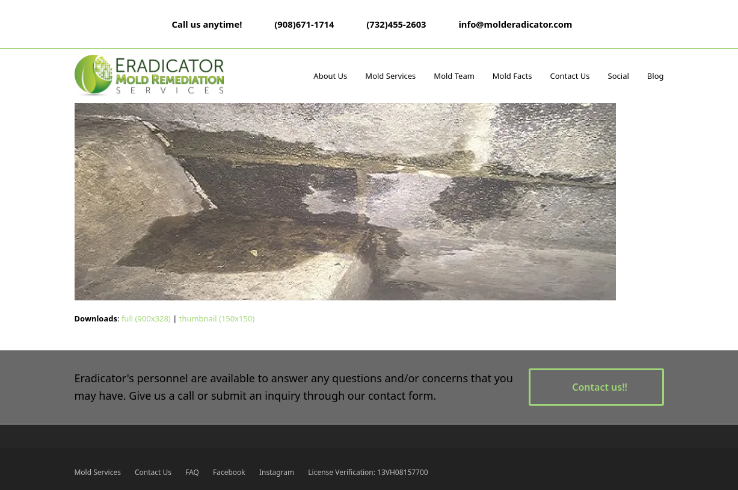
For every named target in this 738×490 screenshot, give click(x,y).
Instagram (276, 472)
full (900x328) (146, 318)
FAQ (192, 472)
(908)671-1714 (304, 24)
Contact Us (153, 472)
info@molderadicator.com (515, 24)
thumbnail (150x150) (217, 318)
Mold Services (98, 472)
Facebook (229, 472)
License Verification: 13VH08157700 (368, 472)
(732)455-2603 (396, 24)
